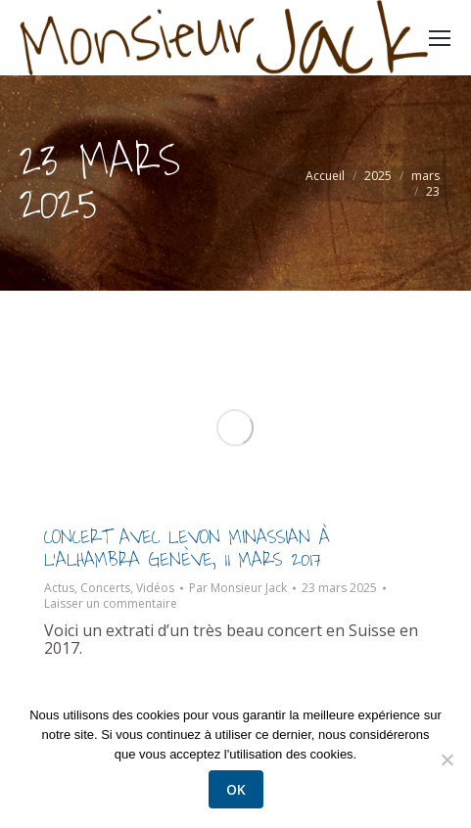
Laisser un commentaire (110, 604)
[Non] (446, 759)
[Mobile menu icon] (439, 38)
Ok (236, 789)
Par (238, 588)
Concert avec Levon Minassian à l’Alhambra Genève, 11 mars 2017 (187, 548)
